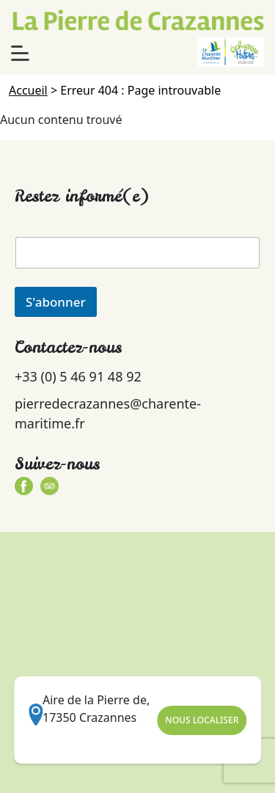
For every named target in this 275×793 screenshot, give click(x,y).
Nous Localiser (201, 720)
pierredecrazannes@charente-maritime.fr (108, 413)
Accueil (28, 90)
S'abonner (56, 301)
